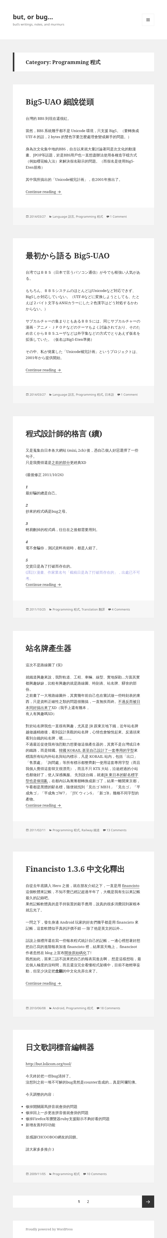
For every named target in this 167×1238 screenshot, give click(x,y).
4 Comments (121, 609)
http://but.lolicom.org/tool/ (48, 1063)
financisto (130, 885)
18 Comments (110, 1008)
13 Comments (117, 830)
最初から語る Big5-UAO (68, 255)
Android (58, 1008)
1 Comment (118, 216)
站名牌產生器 (48, 648)
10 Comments (97, 1174)
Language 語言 (63, 216)
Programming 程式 (89, 216)
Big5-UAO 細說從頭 (60, 102)
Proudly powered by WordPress (49, 1229)
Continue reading (44, 191)
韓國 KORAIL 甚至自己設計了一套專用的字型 (96, 750)
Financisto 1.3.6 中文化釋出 (75, 869)
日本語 (109, 394)
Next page (148, 1202)
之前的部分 (61, 462)
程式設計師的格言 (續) (64, 433)
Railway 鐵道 (91, 830)
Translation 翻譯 (93, 609)
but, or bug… (33, 16)
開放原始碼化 (75, 952)
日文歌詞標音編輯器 (60, 1047)
